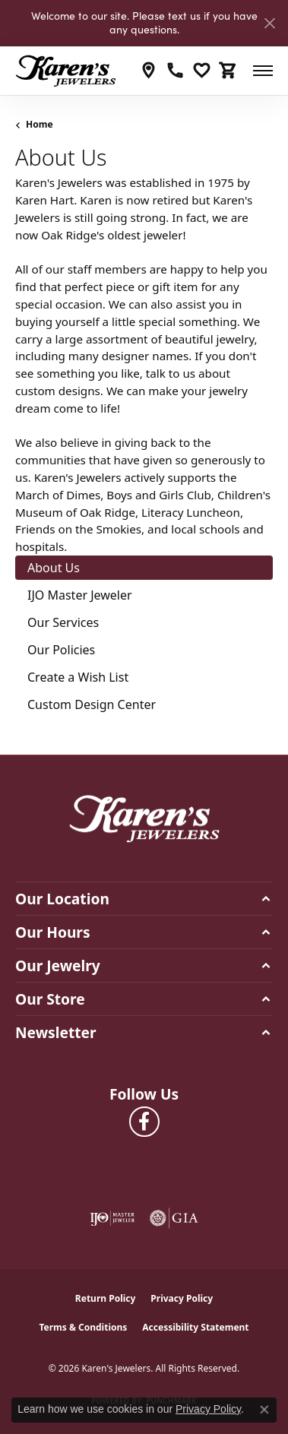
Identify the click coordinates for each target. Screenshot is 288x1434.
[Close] (269, 23)
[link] (148, 70)
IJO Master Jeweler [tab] (79, 595)
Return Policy (105, 1298)
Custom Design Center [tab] (91, 704)
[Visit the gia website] (174, 1218)
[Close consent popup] (264, 1409)
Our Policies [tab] (61, 649)
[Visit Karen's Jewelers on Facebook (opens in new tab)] (144, 1121)
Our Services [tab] (63, 622)
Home (39, 124)
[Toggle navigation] (262, 70)
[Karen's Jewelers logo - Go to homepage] (66, 70)
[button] (201, 70)
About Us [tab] (53, 567)
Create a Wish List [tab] (77, 677)
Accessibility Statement (195, 1327)
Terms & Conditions (83, 1327)
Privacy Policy (181, 1298)
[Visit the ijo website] (112, 1218)
